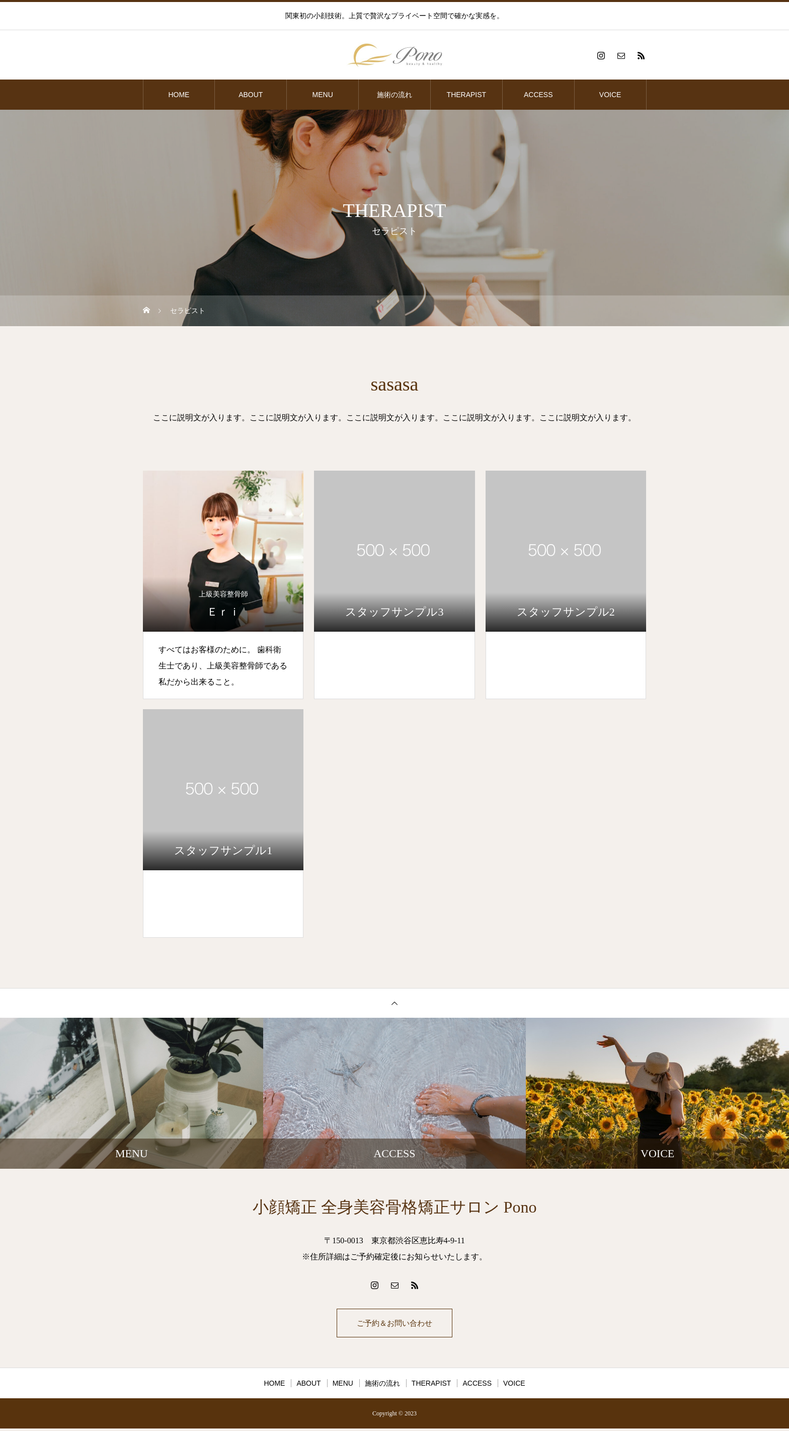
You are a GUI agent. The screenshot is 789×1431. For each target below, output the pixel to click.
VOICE (610, 95)
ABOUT (251, 95)
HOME (178, 95)
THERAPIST (467, 95)
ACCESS (538, 95)
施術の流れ (394, 95)
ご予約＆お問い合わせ (394, 1324)
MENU (322, 95)
